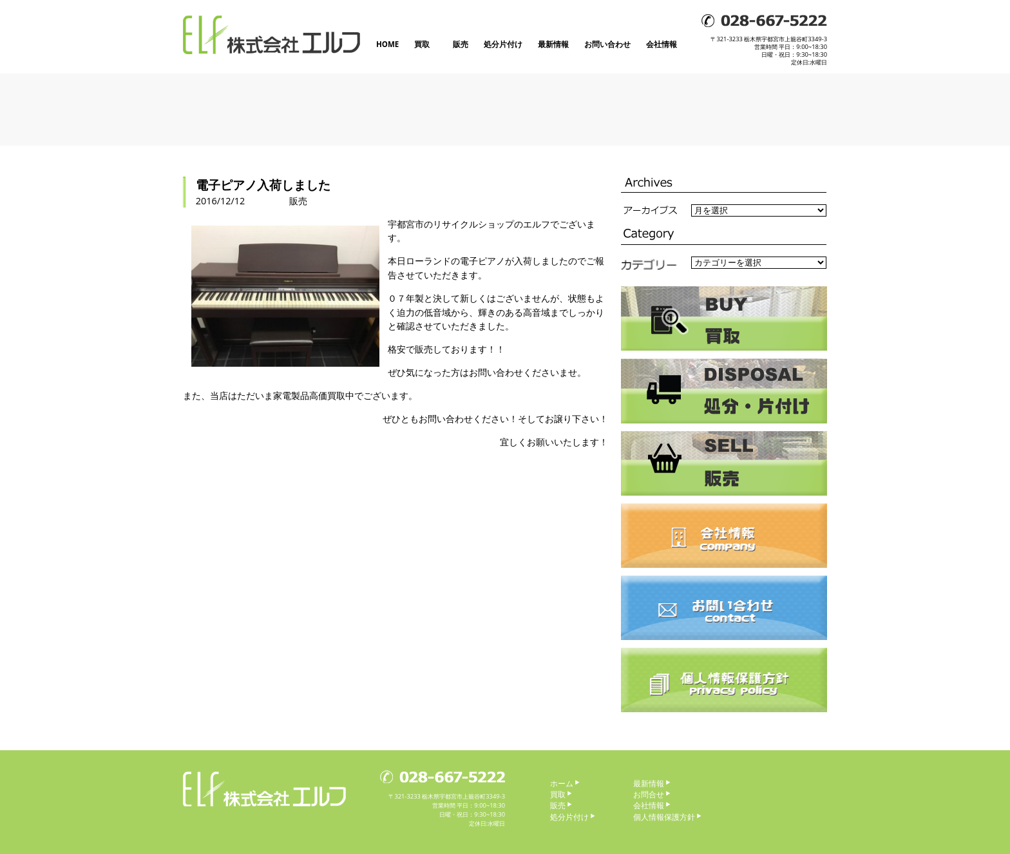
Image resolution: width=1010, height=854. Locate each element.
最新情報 (553, 44)
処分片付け (503, 44)
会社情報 (661, 44)
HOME (387, 44)
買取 (422, 44)
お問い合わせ (607, 44)
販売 (460, 44)
